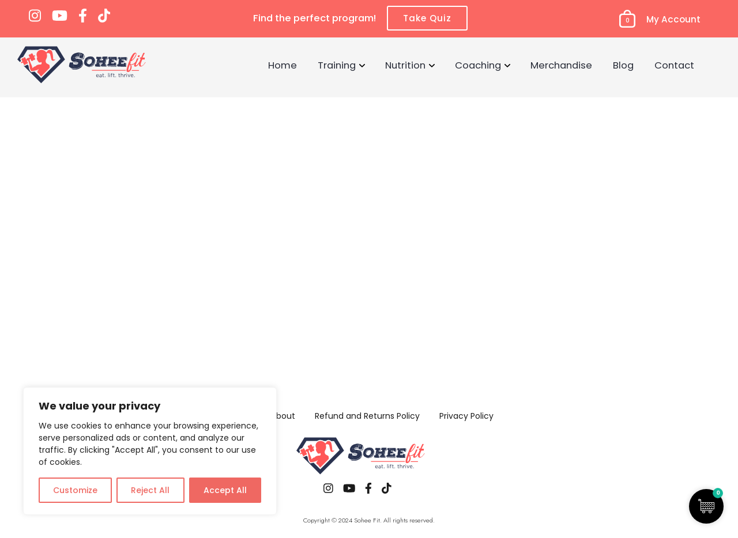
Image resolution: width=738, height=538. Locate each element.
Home (282, 65)
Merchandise (561, 65)
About (283, 416)
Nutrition (405, 65)
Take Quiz (427, 18)
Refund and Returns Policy (367, 416)
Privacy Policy (466, 416)
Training (337, 65)
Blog (623, 65)
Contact (674, 65)
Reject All (150, 490)
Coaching (478, 65)
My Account (673, 19)
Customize (75, 490)
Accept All (225, 490)
